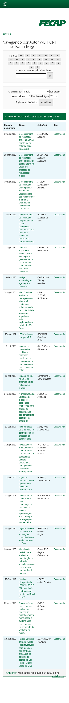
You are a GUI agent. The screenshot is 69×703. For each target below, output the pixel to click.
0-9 (21, 56)
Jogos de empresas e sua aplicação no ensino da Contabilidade (26, 483)
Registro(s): (21, 102)
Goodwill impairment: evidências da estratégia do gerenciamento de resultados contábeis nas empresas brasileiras (26, 259)
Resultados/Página (40, 96)
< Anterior (11, 116)
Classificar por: (15, 92)
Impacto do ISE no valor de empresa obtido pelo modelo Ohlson (26, 382)
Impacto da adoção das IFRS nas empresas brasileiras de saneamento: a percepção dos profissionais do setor (26, 358)
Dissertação (59, 134)
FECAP (7, 34)
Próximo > (58, 120)
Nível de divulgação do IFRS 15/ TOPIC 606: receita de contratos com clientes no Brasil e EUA (27, 588)
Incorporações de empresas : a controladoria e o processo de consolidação (26, 433)
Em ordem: (55, 92)
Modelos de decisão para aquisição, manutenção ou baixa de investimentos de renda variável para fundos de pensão (27, 561)
